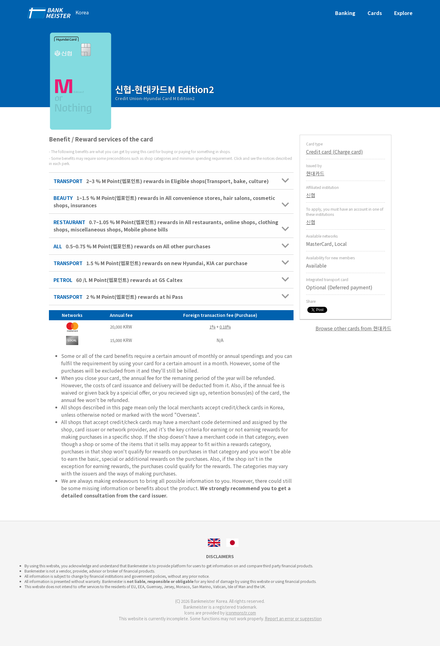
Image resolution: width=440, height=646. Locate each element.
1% (212, 327)
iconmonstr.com (241, 613)
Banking (345, 13)
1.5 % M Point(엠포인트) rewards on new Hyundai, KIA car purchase (171, 263)
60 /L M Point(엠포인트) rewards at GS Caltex (171, 280)
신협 (310, 195)
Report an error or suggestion (293, 619)
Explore (403, 13)
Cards (375, 13)
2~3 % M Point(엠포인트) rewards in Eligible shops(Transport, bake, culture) (171, 181)
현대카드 (315, 173)
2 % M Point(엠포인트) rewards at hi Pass (171, 296)
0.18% (225, 327)
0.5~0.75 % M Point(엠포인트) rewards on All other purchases (171, 246)
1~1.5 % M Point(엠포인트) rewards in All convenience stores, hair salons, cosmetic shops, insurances (171, 201)
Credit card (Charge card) (334, 151)
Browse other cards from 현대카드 (353, 328)
